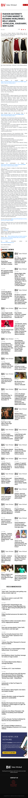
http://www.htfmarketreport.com (7, 242)
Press (13, 780)
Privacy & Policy (13, 785)
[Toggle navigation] (25, 5)
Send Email (5, 229)
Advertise (13, 781)
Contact (13, 783)
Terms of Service (13, 784)
